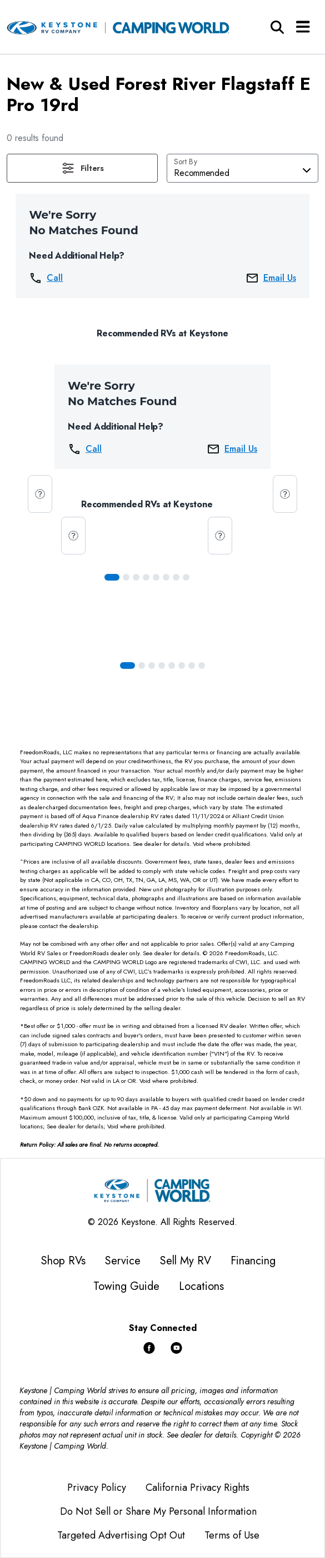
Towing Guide (126, 1286)
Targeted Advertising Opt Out (121, 1535)
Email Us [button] (271, 278)
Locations (201, 1286)
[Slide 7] (186, 577)
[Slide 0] (111, 577)
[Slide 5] (166, 577)
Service (123, 1261)
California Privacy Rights (197, 1487)
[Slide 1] (126, 577)
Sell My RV (185, 1261)
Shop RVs (63, 1261)
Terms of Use (231, 1535)
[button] (82, 168)
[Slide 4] (156, 577)
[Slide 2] (136, 577)
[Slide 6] (176, 577)
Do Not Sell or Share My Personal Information (158, 1511)
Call (46, 278)
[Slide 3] (146, 577)
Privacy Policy (96, 1487)
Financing (253, 1261)
